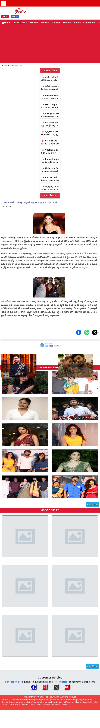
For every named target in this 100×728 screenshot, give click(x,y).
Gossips (56, 22)
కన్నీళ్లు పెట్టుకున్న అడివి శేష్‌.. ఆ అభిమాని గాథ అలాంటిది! (50, 187)
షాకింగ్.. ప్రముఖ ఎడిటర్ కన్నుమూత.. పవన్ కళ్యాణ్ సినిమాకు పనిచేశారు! (50, 87)
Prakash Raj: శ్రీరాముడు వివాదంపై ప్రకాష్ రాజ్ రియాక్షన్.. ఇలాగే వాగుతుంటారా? (50, 178)
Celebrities (89, 22)
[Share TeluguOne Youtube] (66, 686)
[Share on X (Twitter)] (95, 332)
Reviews (44, 22)
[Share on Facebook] (79, 332)
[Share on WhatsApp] (87, 332)
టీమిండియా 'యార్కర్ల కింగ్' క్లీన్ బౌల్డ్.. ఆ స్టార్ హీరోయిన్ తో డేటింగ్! (49, 124)
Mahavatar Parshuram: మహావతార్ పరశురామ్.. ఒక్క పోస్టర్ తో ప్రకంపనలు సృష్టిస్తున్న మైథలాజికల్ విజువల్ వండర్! (49, 169)
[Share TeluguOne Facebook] (33, 686)
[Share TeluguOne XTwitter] (55, 686)
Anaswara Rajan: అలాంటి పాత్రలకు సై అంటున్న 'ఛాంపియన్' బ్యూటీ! (49, 96)
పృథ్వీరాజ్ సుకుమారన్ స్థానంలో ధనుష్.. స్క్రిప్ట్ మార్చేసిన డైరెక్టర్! (49, 133)
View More (50, 195)
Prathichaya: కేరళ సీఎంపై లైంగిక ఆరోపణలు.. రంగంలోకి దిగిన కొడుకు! (50, 142)
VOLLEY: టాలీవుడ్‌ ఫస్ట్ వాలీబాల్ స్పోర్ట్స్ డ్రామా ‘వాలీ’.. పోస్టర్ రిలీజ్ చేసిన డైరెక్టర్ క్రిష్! (50, 151)
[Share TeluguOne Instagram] (44, 686)
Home (6, 22)
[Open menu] (3, 3)
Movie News (19, 22)
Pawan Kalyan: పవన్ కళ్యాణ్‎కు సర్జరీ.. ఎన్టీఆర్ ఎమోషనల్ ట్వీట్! (50, 160)
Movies (34, 22)
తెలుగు (5, 16)
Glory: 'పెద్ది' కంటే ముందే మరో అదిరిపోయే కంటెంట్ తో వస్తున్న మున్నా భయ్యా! (49, 105)
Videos (77, 22)
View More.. (92, 504)
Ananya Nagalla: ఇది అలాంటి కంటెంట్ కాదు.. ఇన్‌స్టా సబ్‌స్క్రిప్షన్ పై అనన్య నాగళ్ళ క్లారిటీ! (50, 114)
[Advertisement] (50, 44)
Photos (67, 22)
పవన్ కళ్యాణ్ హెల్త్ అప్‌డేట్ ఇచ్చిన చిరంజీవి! (49, 78)
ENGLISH (15, 16)
